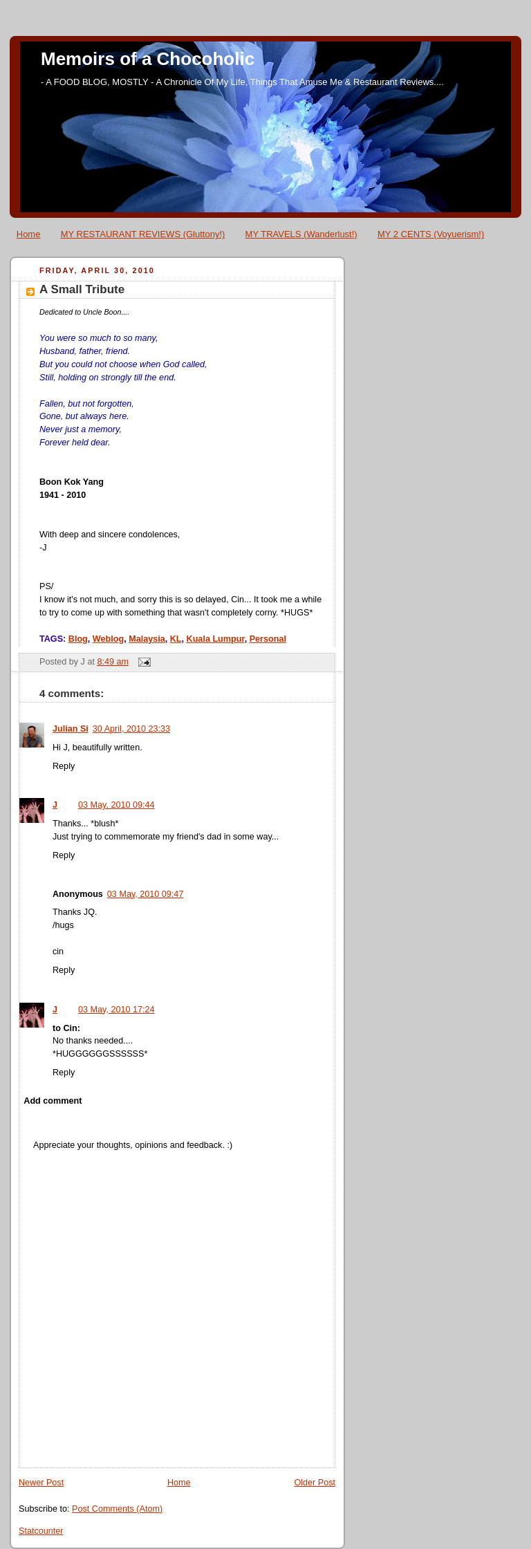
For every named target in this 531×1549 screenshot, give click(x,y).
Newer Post (41, 1482)
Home (29, 234)
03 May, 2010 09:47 (145, 894)
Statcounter (41, 1531)
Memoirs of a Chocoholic (147, 58)
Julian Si (70, 729)
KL (176, 639)
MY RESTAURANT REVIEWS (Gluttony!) (143, 234)
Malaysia (147, 639)
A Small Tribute (81, 289)
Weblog (108, 639)
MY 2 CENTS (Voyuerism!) (431, 234)
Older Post (314, 1482)
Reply (64, 766)
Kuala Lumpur (216, 639)
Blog (78, 639)
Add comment (53, 1101)
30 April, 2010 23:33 (131, 729)
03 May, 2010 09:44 (116, 805)
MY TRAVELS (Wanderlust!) (301, 234)
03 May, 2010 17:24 (116, 1009)
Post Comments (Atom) (117, 1509)
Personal (268, 639)
